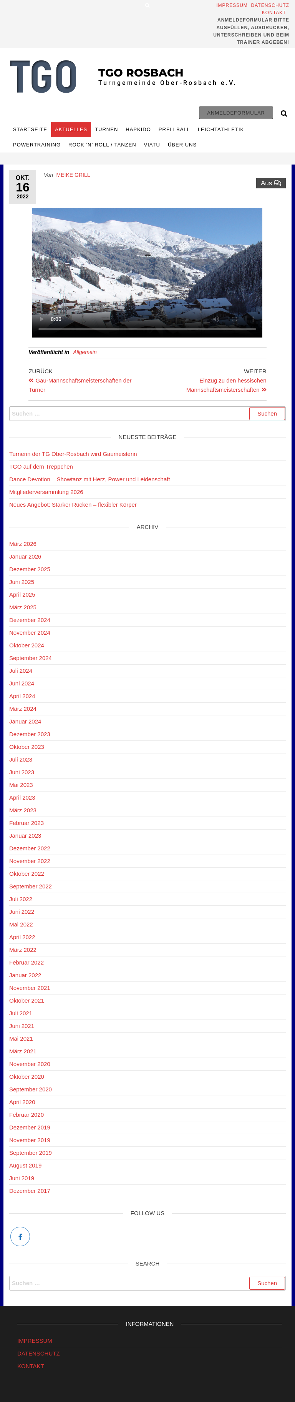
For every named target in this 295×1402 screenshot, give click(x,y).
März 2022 (22, 949)
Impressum (232, 5)
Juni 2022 (21, 911)
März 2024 (22, 708)
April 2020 (22, 1102)
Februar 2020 (26, 1114)
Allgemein (84, 352)
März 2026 (22, 544)
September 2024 (30, 658)
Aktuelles (71, 129)
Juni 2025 (21, 582)
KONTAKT (30, 1366)
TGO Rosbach (141, 72)
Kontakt (275, 12)
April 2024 (22, 696)
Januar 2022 (25, 975)
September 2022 (30, 886)
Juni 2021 (21, 1026)
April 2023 (22, 797)
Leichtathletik (221, 129)
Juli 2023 (20, 759)
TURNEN (106, 129)
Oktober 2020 (26, 1076)
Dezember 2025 (29, 569)
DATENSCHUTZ (38, 1353)
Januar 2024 (25, 721)
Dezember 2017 (29, 1190)
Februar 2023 (26, 823)
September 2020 (30, 1089)
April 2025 (22, 594)
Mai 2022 (21, 924)
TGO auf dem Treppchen (41, 466)
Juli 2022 (20, 899)
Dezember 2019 (29, 1127)
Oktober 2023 (26, 746)
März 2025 (22, 607)
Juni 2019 (21, 1178)
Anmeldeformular (236, 113)
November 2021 (29, 988)
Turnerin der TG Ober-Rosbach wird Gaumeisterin (74, 454)
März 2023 (22, 810)
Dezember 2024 (29, 620)
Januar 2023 (25, 835)
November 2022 (29, 861)
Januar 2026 (25, 556)
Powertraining (37, 145)
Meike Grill (73, 175)
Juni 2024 (21, 683)
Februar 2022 (26, 962)
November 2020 (29, 1064)
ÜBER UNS (182, 145)
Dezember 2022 (29, 848)
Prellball (174, 129)
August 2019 (25, 1165)
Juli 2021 (20, 1013)
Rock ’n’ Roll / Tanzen (102, 145)
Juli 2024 (20, 670)
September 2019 (30, 1152)
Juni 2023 (21, 772)
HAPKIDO (138, 129)
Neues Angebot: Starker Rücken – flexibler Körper (73, 504)
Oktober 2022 (26, 873)
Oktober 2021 (26, 1000)
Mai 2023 (21, 785)
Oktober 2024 (26, 645)
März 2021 (22, 1051)
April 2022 (22, 937)
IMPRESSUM (34, 1340)
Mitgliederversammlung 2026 (46, 492)
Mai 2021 (21, 1038)
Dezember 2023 (29, 734)
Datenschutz (270, 5)
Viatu (152, 145)
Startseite (30, 129)
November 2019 (29, 1140)
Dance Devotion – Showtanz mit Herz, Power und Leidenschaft (89, 479)
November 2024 (29, 632)
